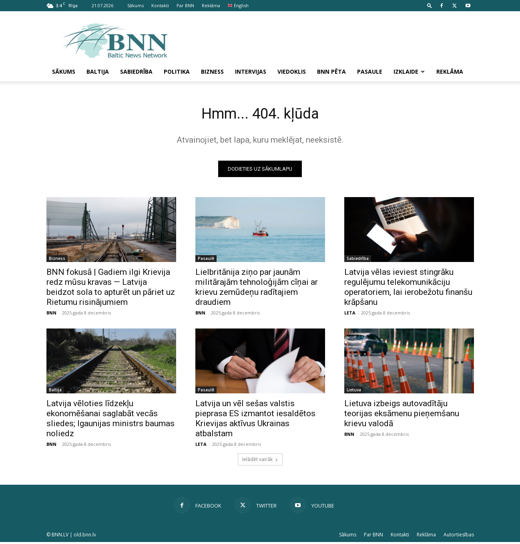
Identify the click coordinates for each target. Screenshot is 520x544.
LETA (349, 315)
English (238, 5)
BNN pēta (331, 71)
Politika (177, 71)
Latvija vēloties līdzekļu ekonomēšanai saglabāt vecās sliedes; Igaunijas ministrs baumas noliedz (110, 420)
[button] (430, 5)
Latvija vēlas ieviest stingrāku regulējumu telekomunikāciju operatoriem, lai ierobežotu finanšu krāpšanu (408, 289)
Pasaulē (206, 260)
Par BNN (185, 5)
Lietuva (354, 392)
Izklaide (409, 71)
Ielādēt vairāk (260, 461)
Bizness (212, 71)
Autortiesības (459, 536)
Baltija (97, 71)
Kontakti (160, 5)
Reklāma (211, 5)
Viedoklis (291, 71)
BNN (51, 315)
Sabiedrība (136, 71)
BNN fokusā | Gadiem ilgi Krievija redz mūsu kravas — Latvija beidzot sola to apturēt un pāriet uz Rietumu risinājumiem (110, 289)
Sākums (135, 5)
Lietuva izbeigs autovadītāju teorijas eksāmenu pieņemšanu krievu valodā (401, 415)
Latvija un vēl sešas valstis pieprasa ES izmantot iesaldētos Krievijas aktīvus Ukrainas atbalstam (255, 420)
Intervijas (250, 71)
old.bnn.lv (85, 536)
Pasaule (369, 71)
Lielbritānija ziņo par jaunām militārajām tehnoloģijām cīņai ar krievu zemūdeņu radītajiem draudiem (256, 289)
